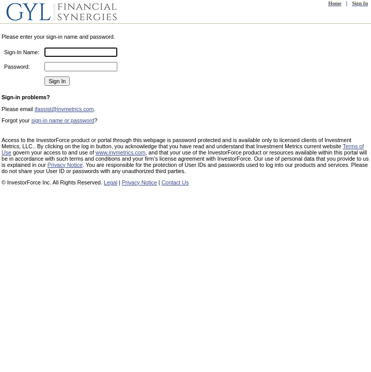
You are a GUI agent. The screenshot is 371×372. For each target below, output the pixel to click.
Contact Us (175, 182)
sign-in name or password (62, 120)
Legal (110, 182)
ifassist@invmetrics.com (64, 109)
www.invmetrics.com (121, 152)
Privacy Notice (65, 165)
